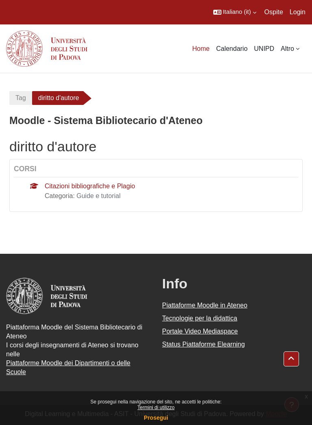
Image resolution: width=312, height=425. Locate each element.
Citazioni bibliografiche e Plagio (90, 186)
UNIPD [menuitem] (264, 48)
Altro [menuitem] (287, 48)
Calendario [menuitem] (231, 48)
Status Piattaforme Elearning (203, 344)
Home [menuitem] (201, 48)
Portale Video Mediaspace (200, 331)
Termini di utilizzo (155, 407)
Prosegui (156, 417)
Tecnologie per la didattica (199, 318)
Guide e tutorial (98, 195)
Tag (20, 97)
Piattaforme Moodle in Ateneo (204, 305)
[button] (234, 12)
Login (298, 12)
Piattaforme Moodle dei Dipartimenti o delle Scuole (68, 367)
